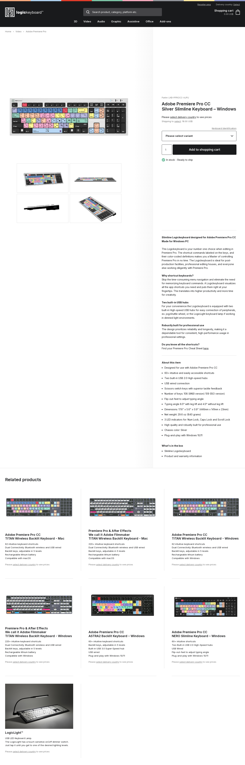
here (206, 348)
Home (8, 31)
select (177, 121)
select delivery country (183, 117)
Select (236, 4)
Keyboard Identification (224, 128)
